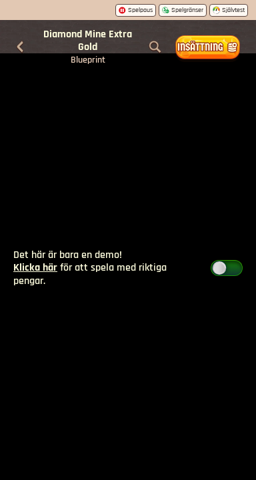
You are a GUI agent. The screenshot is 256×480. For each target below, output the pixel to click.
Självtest (229, 10)
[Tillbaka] (20, 47)
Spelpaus (136, 10)
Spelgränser (182, 10)
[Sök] (155, 47)
